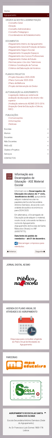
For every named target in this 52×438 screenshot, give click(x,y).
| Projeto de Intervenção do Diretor (23, 86)
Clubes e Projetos (11, 150)
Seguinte (40, 251)
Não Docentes (10, 141)
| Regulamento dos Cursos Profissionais (26, 56)
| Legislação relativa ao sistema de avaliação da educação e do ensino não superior (25, 98)
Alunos (7, 133)
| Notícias (12, 124)
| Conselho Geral (15, 23)
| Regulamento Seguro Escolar (21, 50)
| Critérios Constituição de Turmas (23, 65)
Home (7, 11)
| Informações (14, 121)
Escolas (7, 129)
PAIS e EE (8, 146)
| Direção (12, 26)
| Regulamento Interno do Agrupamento (25, 44)
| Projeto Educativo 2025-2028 (21, 77)
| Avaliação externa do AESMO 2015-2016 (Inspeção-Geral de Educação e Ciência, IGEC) (26, 106)
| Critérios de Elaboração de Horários (24, 68)
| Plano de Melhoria (16, 83)
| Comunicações (15, 118)
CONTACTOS (10, 158)
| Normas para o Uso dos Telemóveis (24, 62)
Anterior (11, 251)
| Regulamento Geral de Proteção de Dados (27, 47)
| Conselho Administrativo (19, 29)
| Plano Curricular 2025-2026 (20, 80)
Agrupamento (10, 15)
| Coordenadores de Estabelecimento (24, 35)
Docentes (8, 137)
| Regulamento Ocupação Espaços (23, 53)
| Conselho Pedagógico (18, 32)
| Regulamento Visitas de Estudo (22, 59)
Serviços (8, 154)
